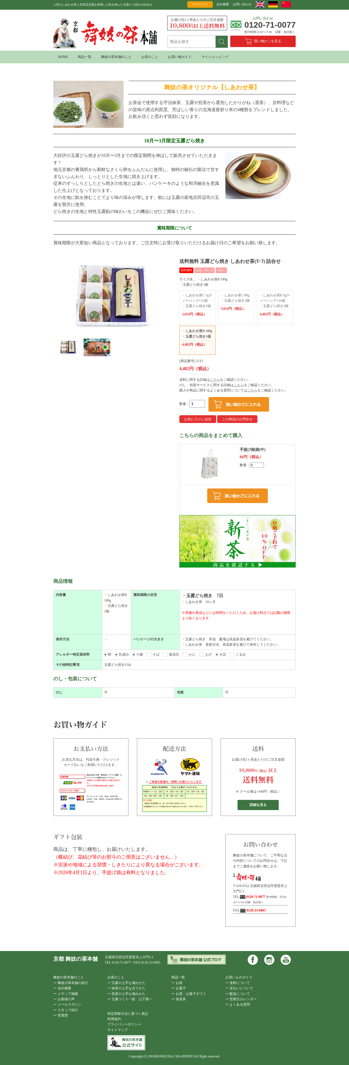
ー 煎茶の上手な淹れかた (126, 994)
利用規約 (114, 1019)
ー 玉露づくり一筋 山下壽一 (129, 999)
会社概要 (222, 4)
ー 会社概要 (62, 988)
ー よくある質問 (237, 1004)
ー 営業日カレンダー (241, 999)
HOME (63, 57)
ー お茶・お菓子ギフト (188, 994)
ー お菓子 (178, 988)
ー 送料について (237, 983)
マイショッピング (215, 57)
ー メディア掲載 (65, 994)
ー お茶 (176, 983)
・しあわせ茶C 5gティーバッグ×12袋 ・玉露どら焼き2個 (197, 305)
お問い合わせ (242, 4)
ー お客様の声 (64, 999)
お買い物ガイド (180, 57)
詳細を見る (258, 805)
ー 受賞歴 (60, 1015)
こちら (215, 380)
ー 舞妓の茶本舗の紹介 (70, 983)
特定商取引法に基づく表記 (127, 1014)
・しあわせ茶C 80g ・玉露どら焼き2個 (236, 302)
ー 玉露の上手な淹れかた (126, 983)
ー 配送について (237, 994)
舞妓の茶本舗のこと (116, 57)
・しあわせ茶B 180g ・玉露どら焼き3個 (197, 338)
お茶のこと (149, 57)
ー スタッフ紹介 (65, 1010)
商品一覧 (84, 57)
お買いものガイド (239, 977)
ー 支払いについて (239, 988)
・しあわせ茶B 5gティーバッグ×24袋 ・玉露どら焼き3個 (275, 305)
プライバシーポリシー (124, 1024)
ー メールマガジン (67, 1004)
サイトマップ (117, 1030)
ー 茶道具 (178, 999)
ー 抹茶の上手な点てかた (126, 988)
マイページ (200, 4)
